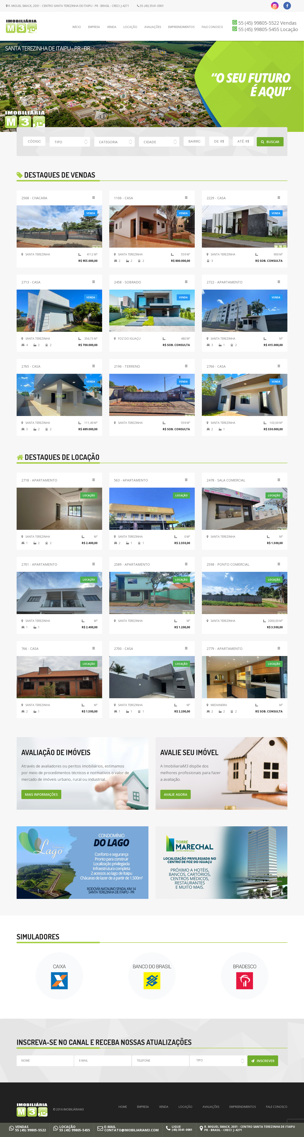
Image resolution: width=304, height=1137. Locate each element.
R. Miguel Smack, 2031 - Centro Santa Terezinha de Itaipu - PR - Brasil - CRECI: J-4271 (67, 6)
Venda (111, 27)
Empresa (94, 27)
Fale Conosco (212, 27)
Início (76, 27)
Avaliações (152, 27)
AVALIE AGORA (175, 794)
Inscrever (263, 1060)
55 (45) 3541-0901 (150, 6)
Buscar (270, 141)
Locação (130, 27)
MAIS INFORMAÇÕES (41, 794)
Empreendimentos (181, 27)
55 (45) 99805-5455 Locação (265, 29)
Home (123, 1107)
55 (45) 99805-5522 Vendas (264, 23)
